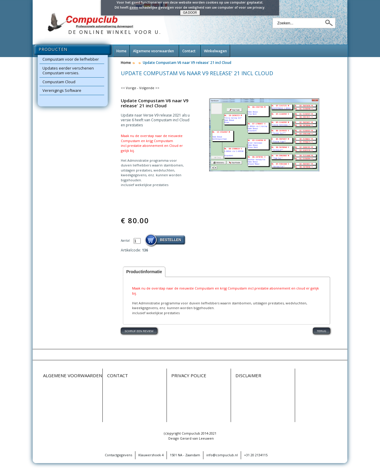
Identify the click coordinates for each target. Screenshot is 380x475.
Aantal (126, 240)
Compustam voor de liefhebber (70, 59)
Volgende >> (149, 88)
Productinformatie (144, 271)
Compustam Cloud (58, 81)
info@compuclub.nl (222, 455)
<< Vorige (128, 88)
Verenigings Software (61, 90)
